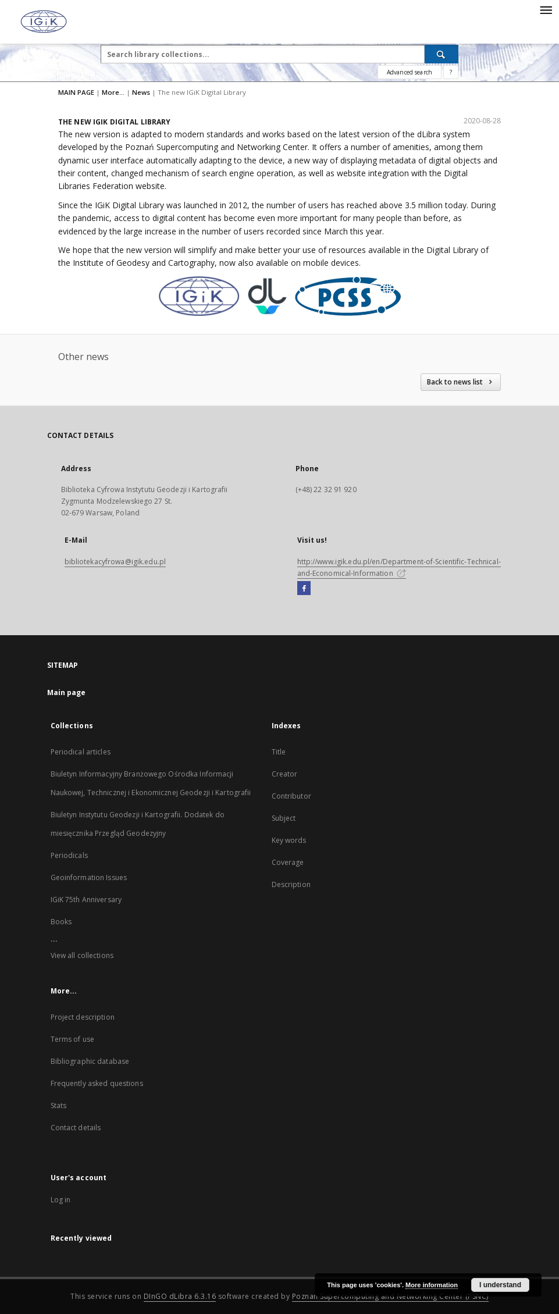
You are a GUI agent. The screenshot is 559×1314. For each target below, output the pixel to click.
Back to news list (460, 382)
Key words (289, 840)
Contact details (76, 1128)
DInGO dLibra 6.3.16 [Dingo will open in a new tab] (180, 1296)
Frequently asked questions (97, 1083)
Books (61, 922)
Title (279, 752)
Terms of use (72, 1039)
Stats (59, 1105)
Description (291, 884)
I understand (500, 1285)
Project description (83, 1017)
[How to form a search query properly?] (450, 72)
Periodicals (69, 855)
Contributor (291, 796)
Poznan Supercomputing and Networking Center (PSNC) (390, 1296)
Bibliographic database (90, 1061)
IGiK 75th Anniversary (86, 900)
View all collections (82, 955)
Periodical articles (81, 752)
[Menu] (545, 9)
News (141, 92)
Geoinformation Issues (89, 877)
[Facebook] (304, 588)
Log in (61, 1200)
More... (113, 92)
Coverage (288, 862)
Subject (284, 818)
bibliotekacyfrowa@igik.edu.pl (115, 562)
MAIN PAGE (76, 92)
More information (431, 1284)
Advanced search (409, 72)
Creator (285, 774)
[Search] (441, 54)
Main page (66, 692)
